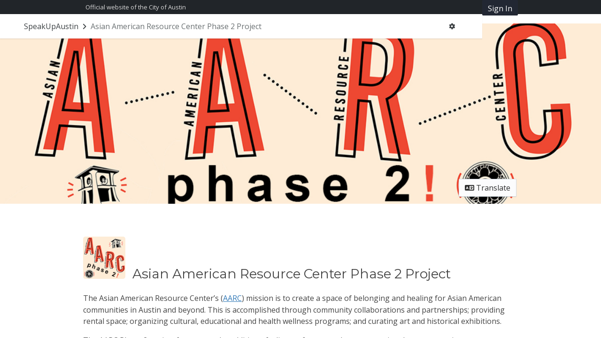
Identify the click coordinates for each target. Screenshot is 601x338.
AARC (232, 298)
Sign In (500, 8)
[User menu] (452, 26)
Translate (487, 188)
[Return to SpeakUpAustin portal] (56, 26)
